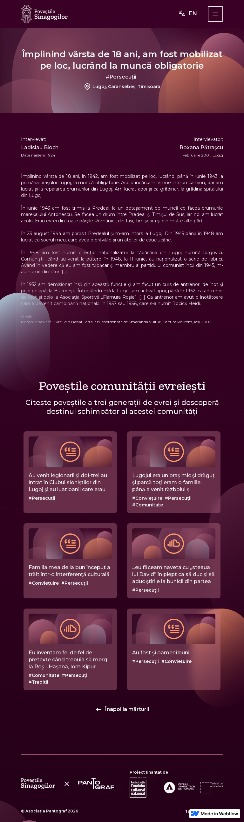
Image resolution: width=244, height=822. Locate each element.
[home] (44, 14)
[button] (215, 14)
